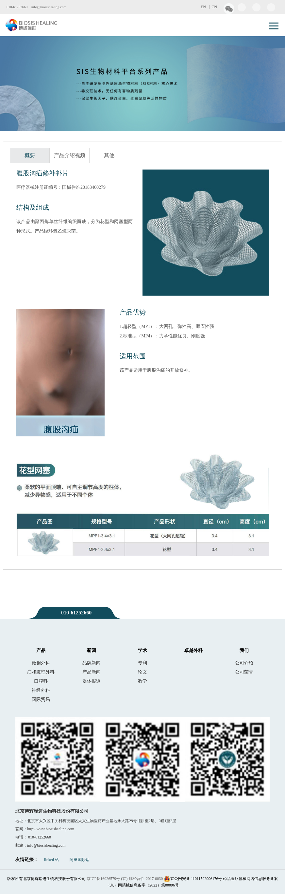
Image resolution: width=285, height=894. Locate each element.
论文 (142, 672)
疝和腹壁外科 (41, 672)
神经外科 (41, 690)
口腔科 (41, 681)
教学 (142, 681)
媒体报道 (91, 681)
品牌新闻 (91, 662)
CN (214, 7)
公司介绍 (244, 662)
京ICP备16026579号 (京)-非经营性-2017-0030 (125, 878)
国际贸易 (41, 699)
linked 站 (51, 859)
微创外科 (41, 662)
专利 (142, 662)
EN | (206, 7)
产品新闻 (91, 672)
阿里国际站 (79, 859)
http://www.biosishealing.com (50, 829)
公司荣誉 (244, 672)
